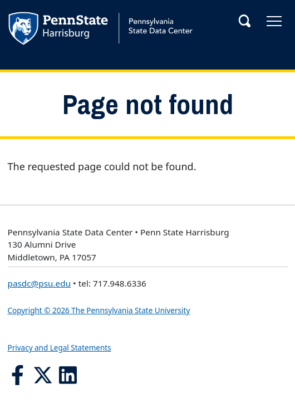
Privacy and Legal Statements (59, 348)
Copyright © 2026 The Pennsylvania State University (99, 310)
